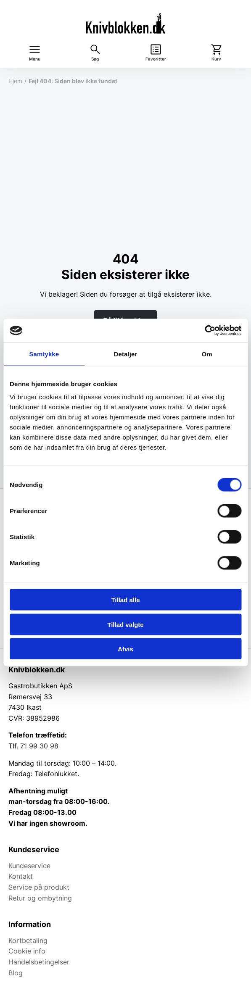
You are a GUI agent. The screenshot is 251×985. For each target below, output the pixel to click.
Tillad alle (125, 599)
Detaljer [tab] (125, 353)
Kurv (216, 59)
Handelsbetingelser (38, 962)
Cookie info (26, 951)
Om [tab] (207, 353)
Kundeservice (29, 865)
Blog (15, 973)
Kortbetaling (28, 940)
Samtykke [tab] (44, 353)
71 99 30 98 (39, 746)
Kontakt (20, 876)
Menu (34, 59)
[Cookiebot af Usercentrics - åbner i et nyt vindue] (204, 330)
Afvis (125, 649)
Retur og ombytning (40, 898)
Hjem (15, 80)
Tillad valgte (125, 624)
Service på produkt (38, 887)
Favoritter (155, 59)
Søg (95, 59)
